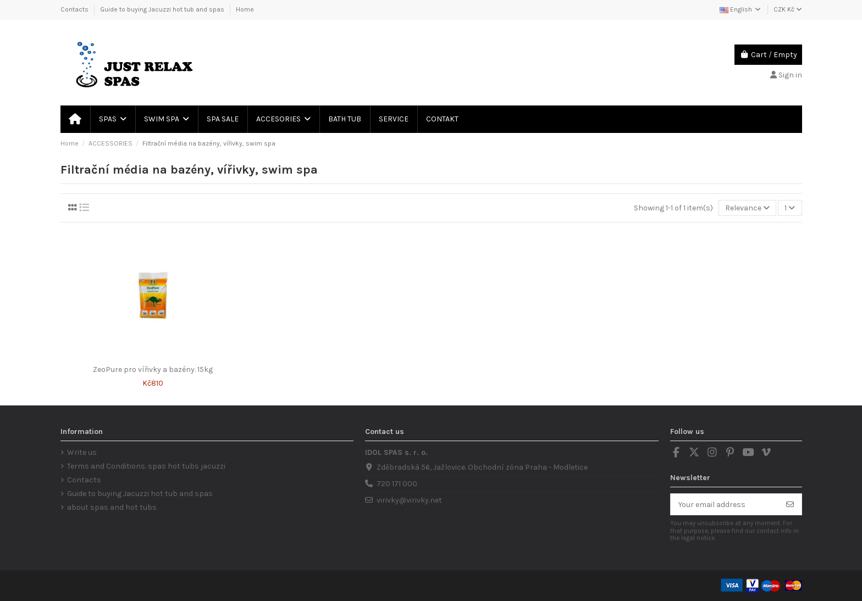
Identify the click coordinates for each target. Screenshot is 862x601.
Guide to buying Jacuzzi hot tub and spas (163, 9)
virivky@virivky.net (409, 500)
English (741, 9)
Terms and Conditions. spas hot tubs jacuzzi (146, 466)
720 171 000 (397, 483)
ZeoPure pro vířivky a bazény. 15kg (153, 369)
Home (245, 9)
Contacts (75, 9)
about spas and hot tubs (112, 507)
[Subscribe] (790, 504)
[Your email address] (725, 504)
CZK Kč (787, 9)
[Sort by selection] (747, 208)
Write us (82, 452)
